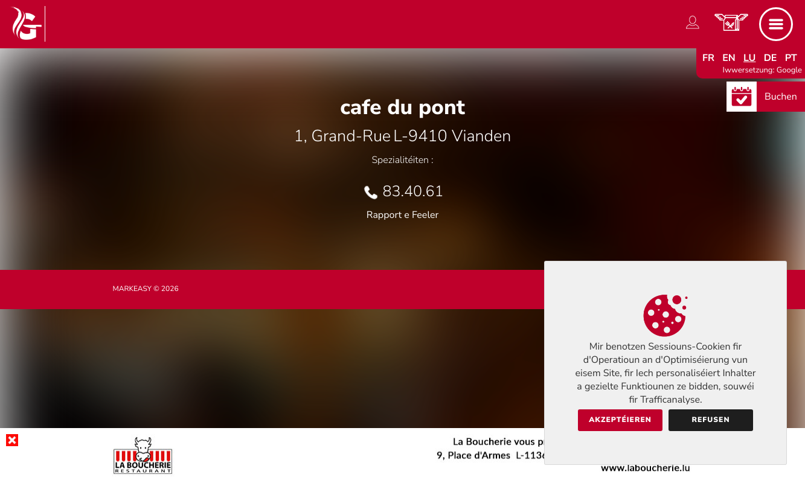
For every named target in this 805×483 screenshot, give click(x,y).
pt (791, 58)
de (770, 58)
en (729, 58)
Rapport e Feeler (403, 215)
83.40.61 (413, 191)
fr (708, 58)
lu (749, 58)
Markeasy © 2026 (146, 289)
